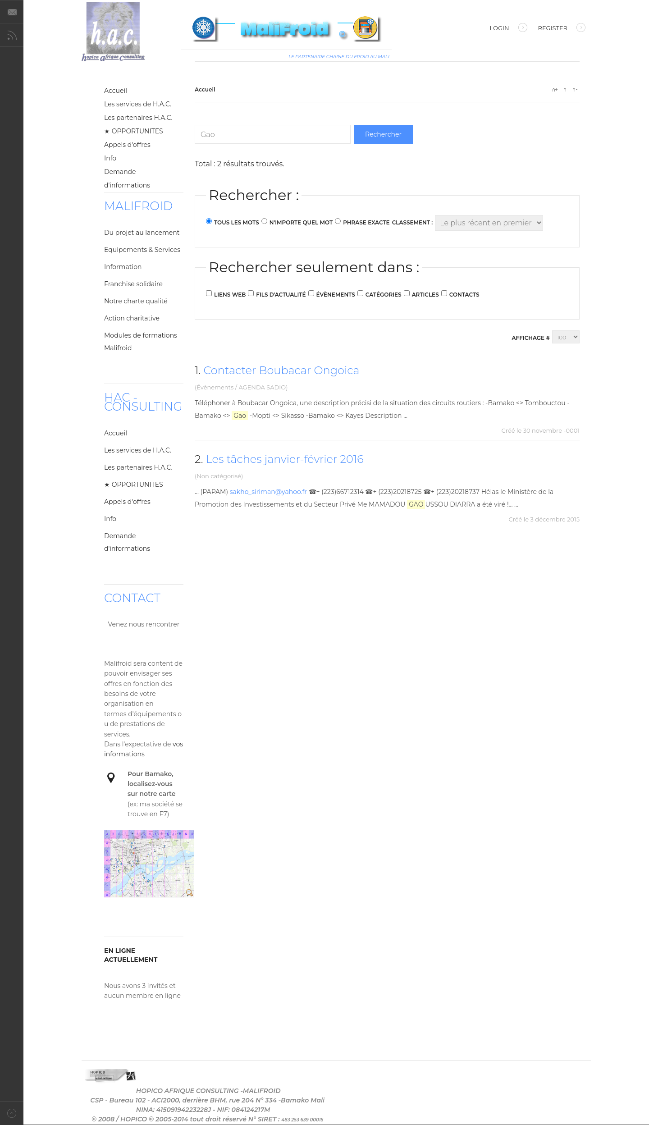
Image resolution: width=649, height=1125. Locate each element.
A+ (555, 89)
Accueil (115, 91)
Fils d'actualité (281, 294)
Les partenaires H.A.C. (138, 118)
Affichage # (531, 337)
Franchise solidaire (133, 284)
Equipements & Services (142, 250)
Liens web (230, 294)
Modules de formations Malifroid (140, 341)
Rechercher (383, 134)
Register (561, 28)
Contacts (464, 294)
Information (123, 267)
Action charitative (132, 318)
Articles (425, 294)
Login (508, 28)
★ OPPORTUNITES (133, 131)
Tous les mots (236, 222)
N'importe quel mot (301, 222)
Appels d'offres (127, 145)
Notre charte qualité (136, 301)
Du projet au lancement (141, 233)
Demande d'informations (127, 178)
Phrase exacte (366, 222)
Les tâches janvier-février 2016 (285, 459)
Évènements (335, 294)
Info (110, 158)
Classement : (412, 222)
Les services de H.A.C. (137, 104)
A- (575, 89)
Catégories (384, 294)
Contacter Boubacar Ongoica (281, 370)
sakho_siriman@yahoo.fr (268, 492)
